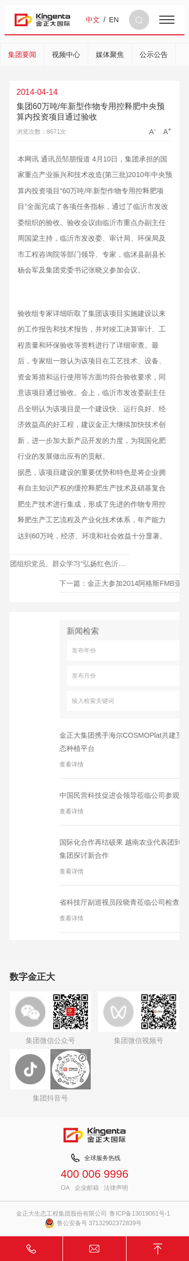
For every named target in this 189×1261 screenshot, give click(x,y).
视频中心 (66, 54)
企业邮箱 (87, 1188)
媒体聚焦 (110, 54)
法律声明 (116, 1188)
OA (65, 1188)
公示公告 (154, 54)
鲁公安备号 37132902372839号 (93, 1223)
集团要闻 (22, 54)
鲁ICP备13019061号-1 (139, 1213)
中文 (93, 19)
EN (113, 19)
